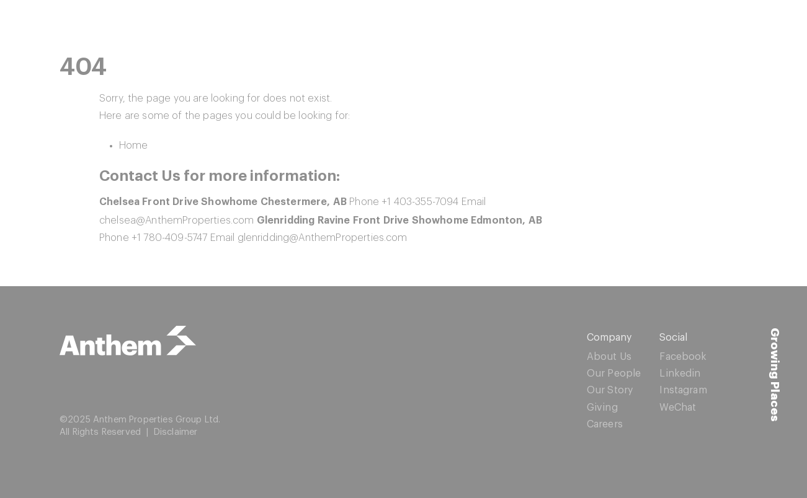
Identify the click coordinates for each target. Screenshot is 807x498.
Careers (605, 424)
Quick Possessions (388, 27)
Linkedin (679, 373)
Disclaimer (176, 432)
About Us (609, 357)
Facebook (683, 357)
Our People (614, 373)
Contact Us (725, 27)
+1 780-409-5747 (169, 238)
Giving (602, 408)
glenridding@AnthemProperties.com (323, 238)
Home (133, 146)
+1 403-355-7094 (419, 202)
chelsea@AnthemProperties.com (176, 220)
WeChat (677, 408)
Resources (643, 27)
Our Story (610, 390)
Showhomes (493, 27)
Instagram (683, 390)
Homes (570, 27)
